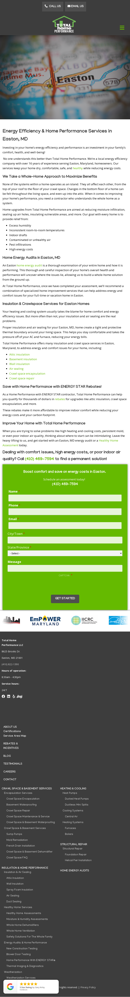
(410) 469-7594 (39, 459)
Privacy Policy (88, 987)
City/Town (15, 534)
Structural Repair (73, 844)
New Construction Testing (21, 948)
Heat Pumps (70, 793)
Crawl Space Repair (18, 811)
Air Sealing (12, 896)
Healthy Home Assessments (23, 913)
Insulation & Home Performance (25, 868)
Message (14, 562)
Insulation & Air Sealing (17, 872)
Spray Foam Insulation (19, 890)
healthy (78, 168)
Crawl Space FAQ (17, 858)
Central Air (71, 816)
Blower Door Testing (18, 954)
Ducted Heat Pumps (77, 799)
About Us (10, 727)
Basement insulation (23, 359)
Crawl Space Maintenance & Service (28, 816)
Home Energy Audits (74, 870)
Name (13, 491)
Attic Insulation (15, 878)
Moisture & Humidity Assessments (27, 919)
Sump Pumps (14, 834)
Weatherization (13, 972)
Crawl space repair (22, 378)
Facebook (3, 696)
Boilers (69, 834)
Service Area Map (14, 736)
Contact (9, 779)
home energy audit (29, 265)
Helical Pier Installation (78, 860)
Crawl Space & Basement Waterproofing (30, 822)
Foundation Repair (75, 854)
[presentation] (34, 584)
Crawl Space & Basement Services (27, 788)
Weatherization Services (21, 978)
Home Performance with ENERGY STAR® (30, 960)
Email (12, 519)
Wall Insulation (15, 884)
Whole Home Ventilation (20, 931)
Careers (9, 772)
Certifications (12, 731)
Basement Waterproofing (21, 805)
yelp (13, 696)
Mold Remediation (17, 840)
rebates (60, 399)
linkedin (8, 696)
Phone (13, 505)
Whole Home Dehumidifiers (22, 925)
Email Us (77, 6)
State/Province (18, 547)
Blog (7, 756)
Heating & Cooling (73, 788)
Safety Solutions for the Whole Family (29, 937)
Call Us (55, 6)
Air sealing (16, 369)
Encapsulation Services (18, 793)
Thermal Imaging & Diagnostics (25, 966)
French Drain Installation (20, 846)
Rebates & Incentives (11, 746)
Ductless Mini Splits (76, 805)
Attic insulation (19, 354)
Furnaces (70, 828)
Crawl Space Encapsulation (22, 799)
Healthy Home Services (18, 907)
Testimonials (12, 764)
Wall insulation (19, 364)
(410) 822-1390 (10, 664)
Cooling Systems (73, 811)
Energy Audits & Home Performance (25, 943)
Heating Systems (73, 822)
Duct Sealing (13, 901)
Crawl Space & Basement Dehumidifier (29, 852)
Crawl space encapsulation (27, 373)
